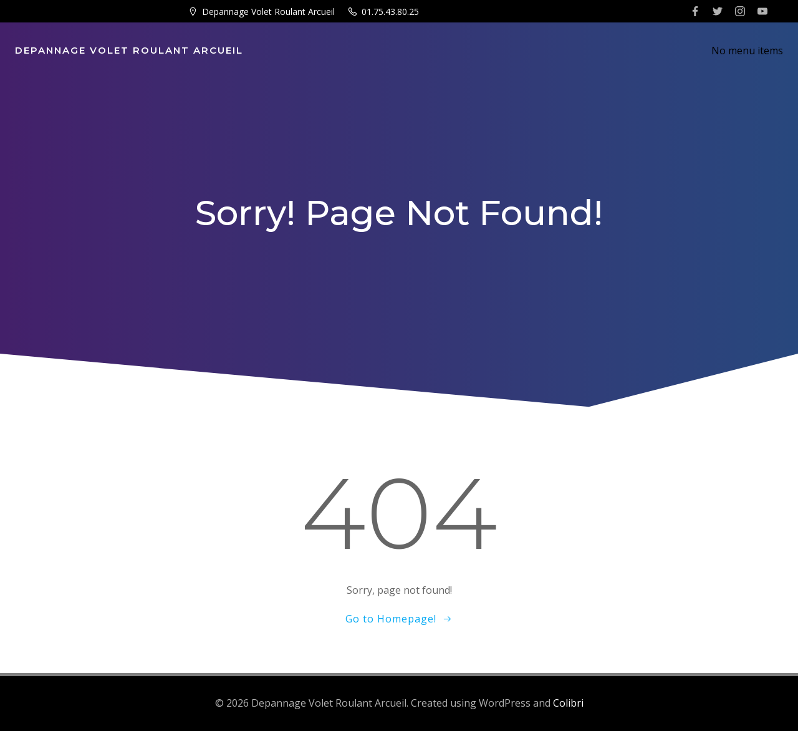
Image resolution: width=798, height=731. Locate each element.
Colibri (568, 703)
